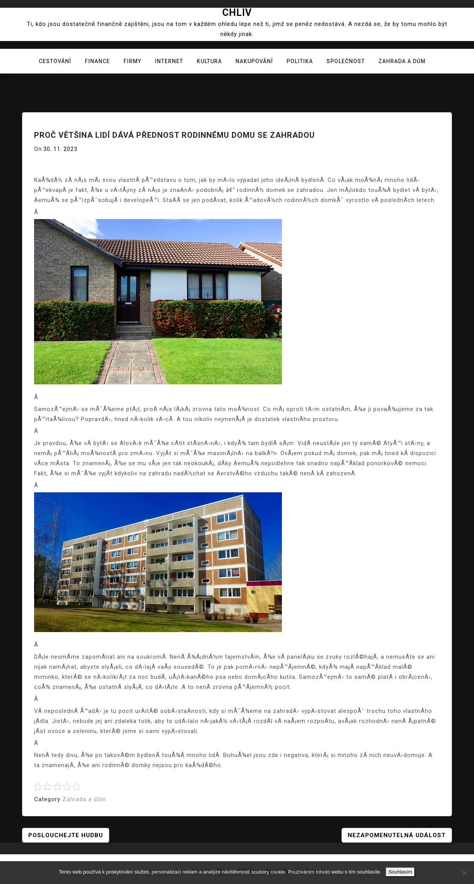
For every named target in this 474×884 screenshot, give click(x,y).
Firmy (132, 61)
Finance (97, 61)
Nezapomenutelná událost (397, 835)
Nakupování (254, 61)
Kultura (209, 61)
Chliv (237, 12)
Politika (300, 61)
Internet (169, 61)
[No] (464, 873)
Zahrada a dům (402, 61)
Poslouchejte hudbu (65, 835)
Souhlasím (400, 872)
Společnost (345, 61)
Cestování (55, 61)
